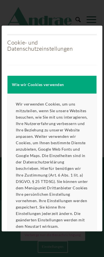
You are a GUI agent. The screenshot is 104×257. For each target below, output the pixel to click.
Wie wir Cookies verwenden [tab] (38, 84)
